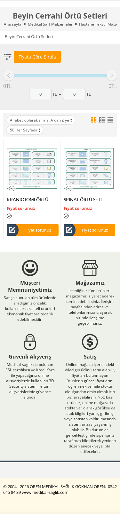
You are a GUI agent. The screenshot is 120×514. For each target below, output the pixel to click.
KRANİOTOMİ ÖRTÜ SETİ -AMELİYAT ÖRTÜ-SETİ (30, 199)
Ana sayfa (12, 24)
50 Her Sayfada (25, 130)
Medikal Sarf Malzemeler (50, 24)
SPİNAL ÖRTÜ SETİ (83, 199)
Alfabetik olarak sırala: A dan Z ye (41, 120)
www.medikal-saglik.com (45, 492)
